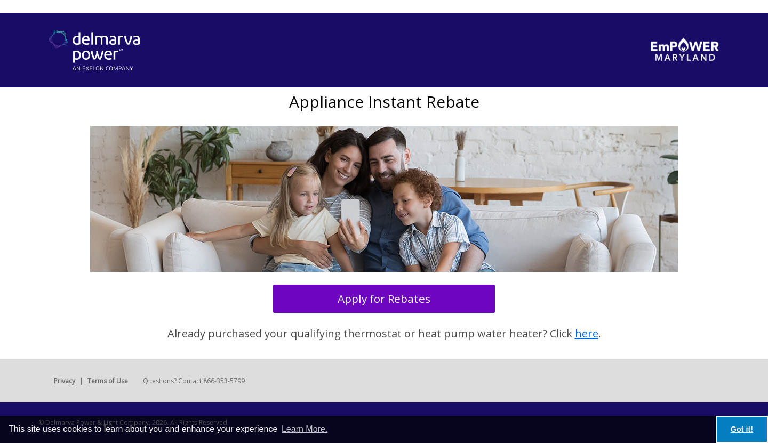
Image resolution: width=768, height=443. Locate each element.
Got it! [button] (742, 429)
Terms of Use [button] (107, 380)
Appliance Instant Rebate (384, 101)
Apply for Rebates (384, 298)
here (586, 333)
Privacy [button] (64, 380)
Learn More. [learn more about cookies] (304, 428)
